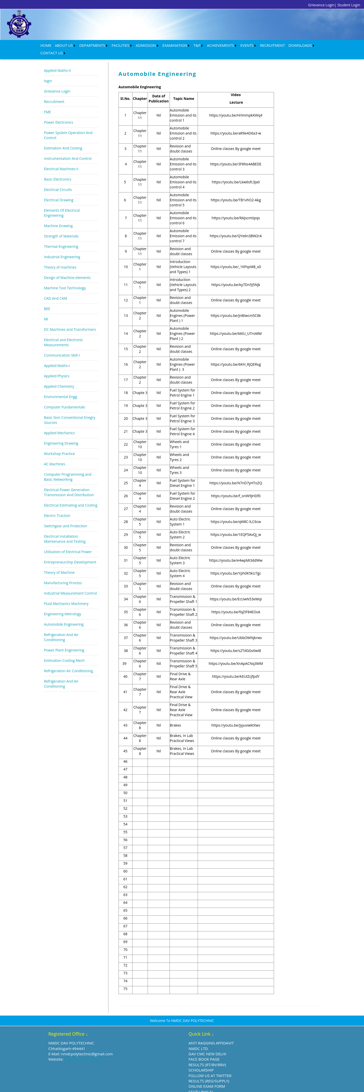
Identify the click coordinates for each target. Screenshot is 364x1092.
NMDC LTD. (156, 1038)
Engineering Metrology (62, 603)
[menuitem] (45, 44)
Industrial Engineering (62, 246)
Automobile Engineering (64, 614)
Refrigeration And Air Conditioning (61, 627)
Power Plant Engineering (64, 640)
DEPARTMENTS (86, 44)
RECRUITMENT (246, 44)
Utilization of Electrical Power (68, 541)
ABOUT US (61, 44)
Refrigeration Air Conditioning (68, 660)
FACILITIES (111, 44)
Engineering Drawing (61, 433)
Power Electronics (58, 112)
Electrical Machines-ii (61, 158)
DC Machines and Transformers (70, 319)
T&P (179, 44)
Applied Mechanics (59, 422)
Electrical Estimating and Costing (70, 495)
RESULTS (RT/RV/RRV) (164, 1054)
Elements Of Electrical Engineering (62, 203)
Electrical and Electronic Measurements (63, 332)
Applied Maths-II (57, 60)
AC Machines (54, 453)
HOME (45, 44)
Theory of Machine (59, 562)
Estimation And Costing (63, 138)
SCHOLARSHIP (158, 1059)
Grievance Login (57, 81)
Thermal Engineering (61, 236)
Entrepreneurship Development (70, 552)
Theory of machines (60, 257)
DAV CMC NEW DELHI (164, 1043)
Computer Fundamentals (64, 397)
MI (46, 309)
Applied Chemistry (59, 376)
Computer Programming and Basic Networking (67, 467)
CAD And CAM (55, 288)
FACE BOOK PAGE (161, 1049)
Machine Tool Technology (65, 277)
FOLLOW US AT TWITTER (167, 1065)
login (48, 70)
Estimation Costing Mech (64, 650)
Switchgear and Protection (65, 515)
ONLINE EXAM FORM (164, 1076)
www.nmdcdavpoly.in (95, 1049)
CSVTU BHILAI (158, 1081)
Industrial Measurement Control (70, 583)
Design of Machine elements (67, 267)
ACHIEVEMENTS (200, 44)
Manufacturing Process (63, 572)
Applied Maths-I (57, 355)
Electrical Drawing (58, 189)
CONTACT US (296, 44)
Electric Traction (57, 505)
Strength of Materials (61, 226)
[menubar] (174, 44)
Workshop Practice (59, 443)
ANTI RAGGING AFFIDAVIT (168, 1032)
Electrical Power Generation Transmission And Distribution (69, 482)
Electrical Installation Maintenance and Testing (64, 529)
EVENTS (223, 44)
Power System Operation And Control (68, 125)
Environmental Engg (60, 386)
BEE (47, 298)
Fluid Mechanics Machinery (66, 593)
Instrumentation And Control (68, 148)
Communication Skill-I (62, 345)
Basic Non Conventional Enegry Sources (69, 410)
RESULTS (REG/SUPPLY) (166, 1070)
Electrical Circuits (58, 179)
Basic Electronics (57, 169)
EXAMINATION (159, 44)
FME (47, 101)
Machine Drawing (58, 215)
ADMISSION (133, 44)
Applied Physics (57, 365)
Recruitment (54, 91)
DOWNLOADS (270, 44)
